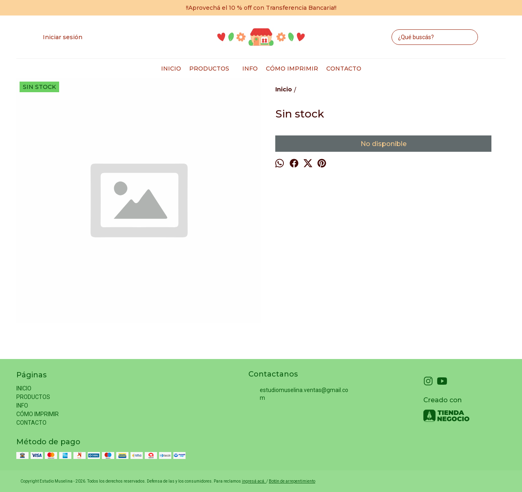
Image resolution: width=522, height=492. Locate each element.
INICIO (171, 68)
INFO (250, 68)
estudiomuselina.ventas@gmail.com (298, 394)
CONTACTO (343, 68)
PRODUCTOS (213, 68)
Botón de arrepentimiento (292, 481)
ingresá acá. (254, 481)
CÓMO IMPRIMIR (292, 68)
